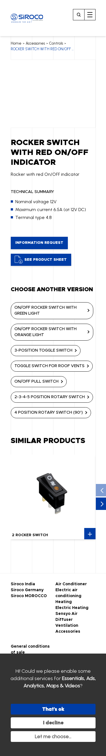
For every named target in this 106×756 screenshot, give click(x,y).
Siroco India (23, 584)
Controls (56, 43)
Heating (63, 602)
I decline (53, 723)
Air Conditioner (71, 584)
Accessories (35, 43)
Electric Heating (71, 608)
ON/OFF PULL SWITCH (36, 382)
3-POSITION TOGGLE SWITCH (43, 350)
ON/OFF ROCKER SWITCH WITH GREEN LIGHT (45, 310)
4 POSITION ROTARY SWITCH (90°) (48, 413)
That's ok (53, 709)
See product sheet (41, 260)
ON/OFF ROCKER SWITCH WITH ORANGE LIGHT (45, 332)
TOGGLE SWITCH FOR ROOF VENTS (49, 366)
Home (16, 43)
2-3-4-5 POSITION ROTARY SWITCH (49, 397)
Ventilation (66, 626)
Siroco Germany (27, 590)
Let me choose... (53, 736)
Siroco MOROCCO (29, 596)
